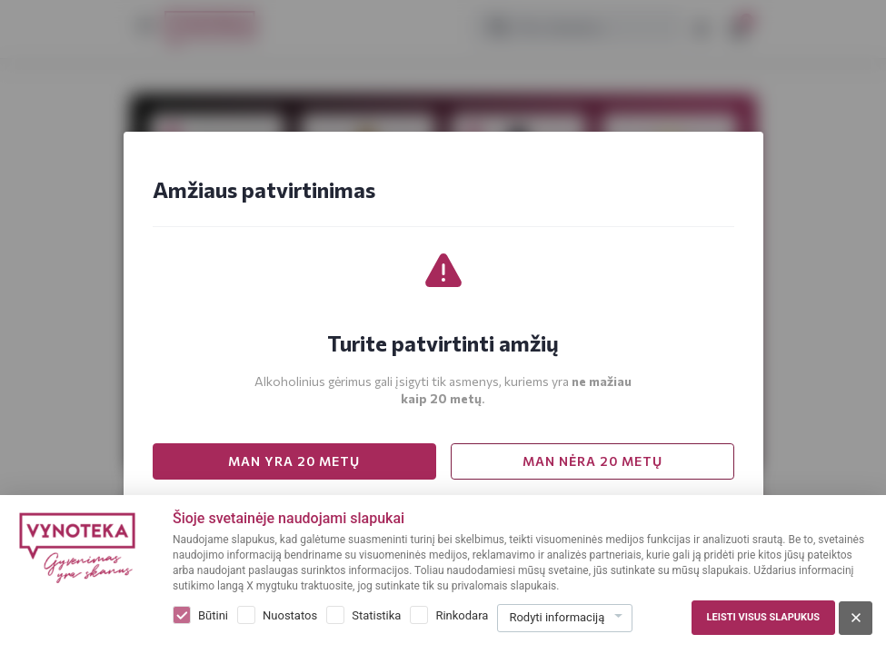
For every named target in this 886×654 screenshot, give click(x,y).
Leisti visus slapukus (763, 617)
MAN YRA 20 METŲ (294, 461)
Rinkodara (461, 615)
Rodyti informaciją (556, 617)
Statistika (376, 615)
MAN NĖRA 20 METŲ (592, 461)
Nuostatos (290, 615)
